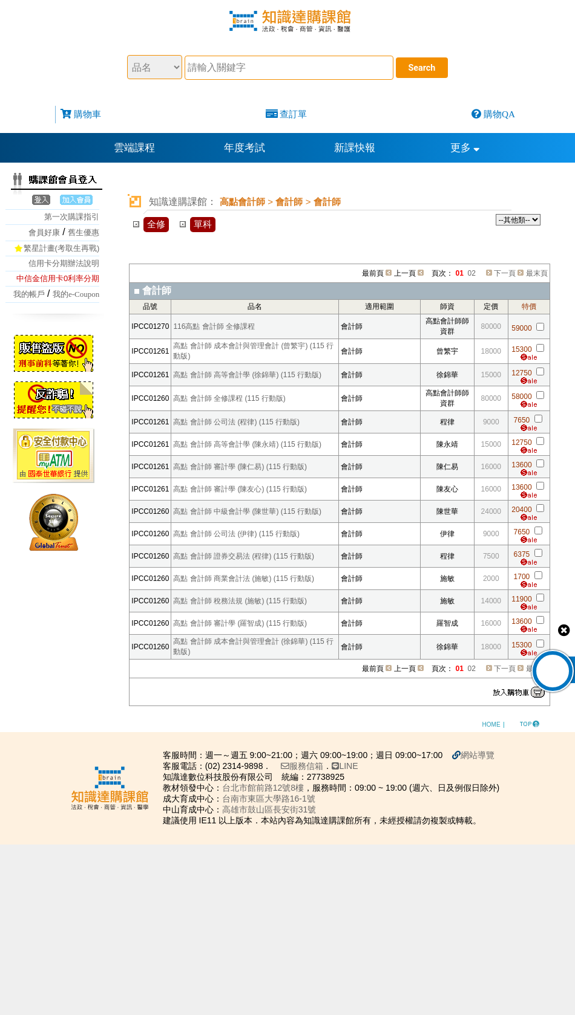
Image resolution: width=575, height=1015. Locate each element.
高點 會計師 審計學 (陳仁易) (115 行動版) (240, 466)
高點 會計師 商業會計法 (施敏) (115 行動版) (243, 578)
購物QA (499, 114)
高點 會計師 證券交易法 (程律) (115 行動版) (243, 556)
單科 (203, 224)
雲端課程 (134, 148)
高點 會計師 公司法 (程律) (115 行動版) (236, 422)
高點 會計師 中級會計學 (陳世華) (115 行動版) (247, 511)
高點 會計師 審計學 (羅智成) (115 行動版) (240, 623)
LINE (351, 766)
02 (472, 273)
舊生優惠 (83, 232)
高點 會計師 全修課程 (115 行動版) (229, 398)
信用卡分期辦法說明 (63, 263)
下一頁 (505, 273)
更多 (465, 148)
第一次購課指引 (71, 216)
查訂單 (293, 114)
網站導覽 (484, 755)
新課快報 (354, 148)
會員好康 (44, 232)
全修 (156, 224)
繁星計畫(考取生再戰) (62, 248)
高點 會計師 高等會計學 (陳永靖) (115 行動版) (247, 444)
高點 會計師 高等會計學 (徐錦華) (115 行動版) (247, 375)
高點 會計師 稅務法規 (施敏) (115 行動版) (240, 601)
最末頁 (537, 273)
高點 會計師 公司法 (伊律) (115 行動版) (236, 534)
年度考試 (244, 148)
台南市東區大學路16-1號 (275, 798)
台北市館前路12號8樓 (269, 788)
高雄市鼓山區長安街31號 (276, 809)
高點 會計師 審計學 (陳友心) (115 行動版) (240, 489)
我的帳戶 (29, 294)
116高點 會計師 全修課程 (214, 326)
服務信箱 (309, 766)
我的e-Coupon (76, 294)
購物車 (87, 114)
